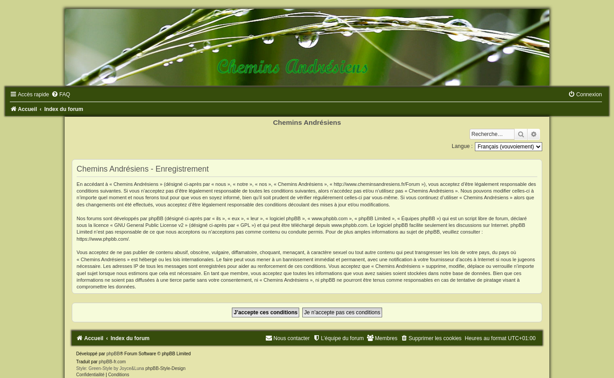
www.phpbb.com (349, 225)
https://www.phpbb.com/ (103, 239)
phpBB (113, 353)
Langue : (462, 146)
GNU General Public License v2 (148, 225)
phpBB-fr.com (112, 361)
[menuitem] (60, 94)
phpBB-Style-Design (165, 368)
